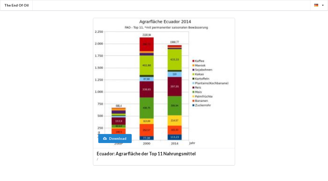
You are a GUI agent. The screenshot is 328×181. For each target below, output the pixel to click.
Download (115, 138)
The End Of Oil (16, 5)
